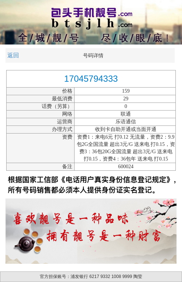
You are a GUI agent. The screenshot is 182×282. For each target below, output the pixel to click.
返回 (13, 55)
